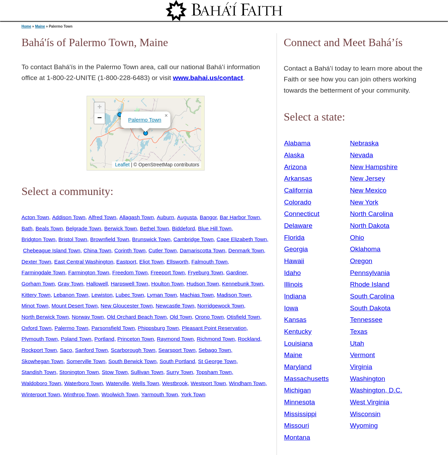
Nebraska (364, 143)
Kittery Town (36, 295)
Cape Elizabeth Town (241, 239)
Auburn (165, 217)
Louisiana (298, 343)
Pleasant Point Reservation (214, 328)
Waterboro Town (83, 383)
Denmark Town (246, 250)
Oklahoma (365, 249)
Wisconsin (365, 414)
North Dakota (369, 225)
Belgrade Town (83, 228)
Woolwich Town (120, 394)
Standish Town (39, 372)
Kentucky (298, 331)
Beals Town (49, 228)
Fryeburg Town (205, 272)
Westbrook (175, 383)
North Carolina (371, 213)
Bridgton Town (39, 239)
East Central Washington (83, 262)
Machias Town (197, 295)
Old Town (181, 317)
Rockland (249, 339)
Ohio (357, 237)
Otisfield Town (243, 317)
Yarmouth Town (159, 394)
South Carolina (372, 296)
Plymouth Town (40, 339)
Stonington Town (79, 372)
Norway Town (88, 317)
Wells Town (145, 383)
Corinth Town (129, 250)
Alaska (294, 155)
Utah (357, 343)
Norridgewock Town (220, 306)
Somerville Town (85, 361)
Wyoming (364, 425)
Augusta (187, 217)
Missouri (296, 425)
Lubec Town (130, 295)
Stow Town (115, 372)
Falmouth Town (209, 262)
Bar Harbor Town (240, 217)
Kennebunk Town (242, 284)
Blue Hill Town (215, 228)
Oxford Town (37, 328)
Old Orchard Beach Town (137, 317)
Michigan (297, 390)
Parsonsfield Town (113, 328)
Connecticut (302, 213)
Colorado (297, 202)
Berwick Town (120, 228)
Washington (367, 378)
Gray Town (70, 284)
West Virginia (369, 402)
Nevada (361, 155)
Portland (104, 339)
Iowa (291, 308)
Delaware (298, 225)
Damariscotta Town (202, 250)
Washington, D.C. (376, 390)
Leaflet (122, 164)
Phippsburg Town (158, 328)
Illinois (293, 284)
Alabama (297, 143)
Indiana (295, 296)
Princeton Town (135, 339)
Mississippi (300, 414)
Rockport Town (39, 350)
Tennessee (366, 319)
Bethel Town (154, 228)
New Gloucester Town (127, 306)
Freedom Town (129, 272)
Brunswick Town (151, 239)
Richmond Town (216, 339)
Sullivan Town (147, 372)
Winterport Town (41, 394)
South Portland (177, 361)
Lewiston (102, 295)
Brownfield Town (109, 239)
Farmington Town (88, 272)
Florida (294, 237)
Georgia (296, 249)
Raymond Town (175, 339)
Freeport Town (167, 272)
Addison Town (68, 217)
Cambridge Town (194, 239)
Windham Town (247, 383)
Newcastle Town (175, 306)
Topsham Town (214, 372)
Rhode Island (369, 284)
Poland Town (76, 339)
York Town (193, 394)
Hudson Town (202, 284)
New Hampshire (374, 167)
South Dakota (370, 308)
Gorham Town (38, 284)
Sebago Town (215, 350)
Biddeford (183, 228)
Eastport (126, 262)
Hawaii (294, 261)
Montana (297, 437)
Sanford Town (91, 350)
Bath (27, 228)
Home (26, 26)
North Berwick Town (45, 317)
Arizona (295, 167)
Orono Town (209, 317)
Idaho (292, 272)
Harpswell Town (129, 284)
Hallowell (97, 284)
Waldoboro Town (41, 383)
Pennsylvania (370, 272)
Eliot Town (151, 262)
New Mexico (368, 190)
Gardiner (236, 272)
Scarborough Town (133, 350)
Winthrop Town (80, 394)
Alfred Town (102, 217)
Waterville (117, 383)
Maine (40, 26)
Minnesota (299, 402)
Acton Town (35, 217)
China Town (97, 250)
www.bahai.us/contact (208, 77)
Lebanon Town (70, 295)
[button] (119, 114)
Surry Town (179, 372)
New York (364, 202)
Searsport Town (177, 350)
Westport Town (208, 383)
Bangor (208, 217)
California (298, 190)
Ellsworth (177, 262)
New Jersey (367, 178)
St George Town (217, 361)
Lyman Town (162, 295)
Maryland (298, 366)
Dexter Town (36, 262)
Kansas (295, 319)
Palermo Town (144, 120)
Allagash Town (136, 217)
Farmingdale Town (43, 272)
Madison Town (234, 295)
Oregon (361, 261)
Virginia (361, 366)
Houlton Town (167, 284)
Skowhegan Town (43, 361)
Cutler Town (162, 250)
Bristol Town (72, 239)
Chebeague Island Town (52, 250)
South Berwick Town (132, 361)
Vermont (362, 355)
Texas (358, 331)
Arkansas (298, 178)
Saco (66, 350)
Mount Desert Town (74, 306)
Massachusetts (306, 378)
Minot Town (35, 306)
